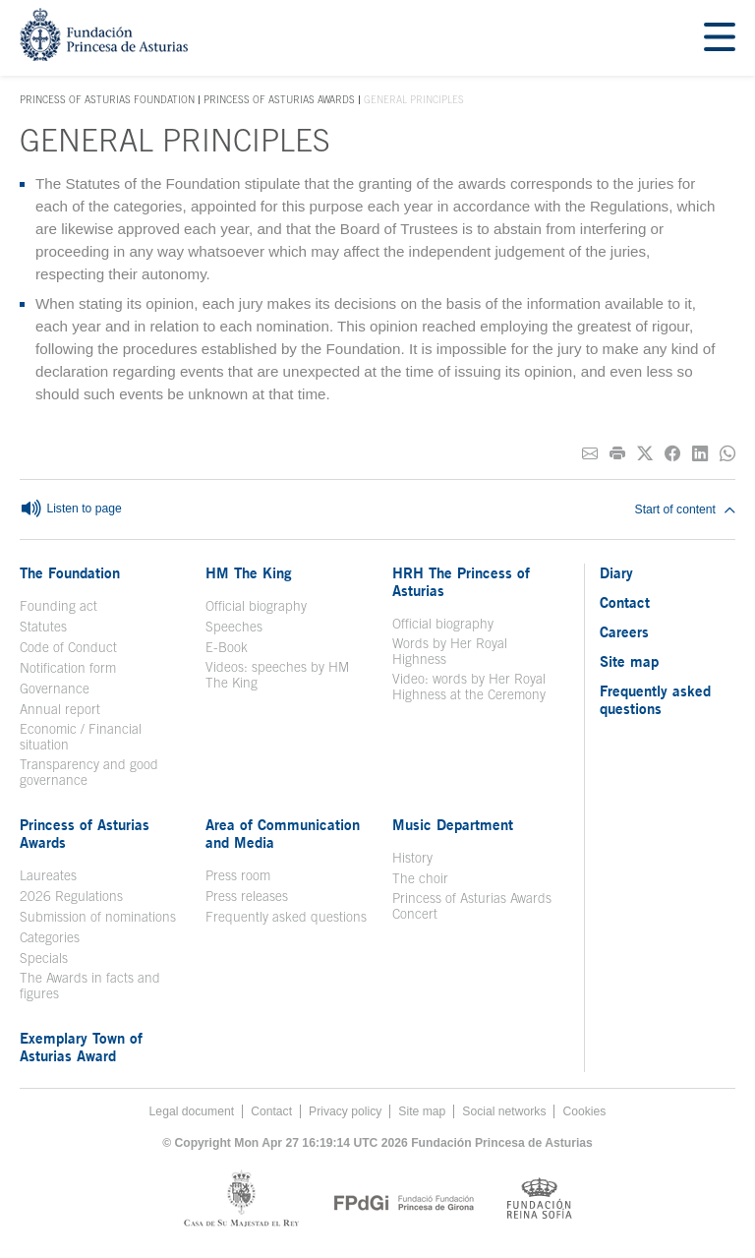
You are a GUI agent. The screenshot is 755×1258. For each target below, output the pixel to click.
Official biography (256, 606)
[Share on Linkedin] (700, 454)
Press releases (246, 896)
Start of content (685, 509)
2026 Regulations (71, 896)
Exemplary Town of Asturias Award (81, 1046)
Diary (616, 572)
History (412, 858)
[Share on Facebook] (672, 454)
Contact (625, 602)
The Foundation (70, 572)
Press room (237, 875)
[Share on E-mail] (590, 454)
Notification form (68, 668)
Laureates (48, 875)
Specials (44, 958)
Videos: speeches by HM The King (277, 674)
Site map (629, 661)
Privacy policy (345, 1111)
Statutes (43, 626)
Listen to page (71, 509)
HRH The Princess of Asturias (461, 581)
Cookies (584, 1111)
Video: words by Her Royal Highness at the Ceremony (469, 686)
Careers (624, 631)
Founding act (58, 606)
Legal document (192, 1111)
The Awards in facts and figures (90, 985)
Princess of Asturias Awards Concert (472, 906)
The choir (420, 878)
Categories (50, 937)
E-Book (226, 647)
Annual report (60, 709)
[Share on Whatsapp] (727, 454)
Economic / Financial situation (81, 736)
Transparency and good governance (89, 772)
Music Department (452, 824)
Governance (54, 688)
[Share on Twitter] (645, 454)
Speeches (233, 626)
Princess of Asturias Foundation (107, 100)
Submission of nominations (98, 917)
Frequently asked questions (286, 917)
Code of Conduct (68, 647)
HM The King (248, 572)
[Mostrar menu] (719, 38)
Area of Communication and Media (282, 833)
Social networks (504, 1111)
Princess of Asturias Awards (279, 99)
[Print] (617, 454)
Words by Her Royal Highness (449, 651)
